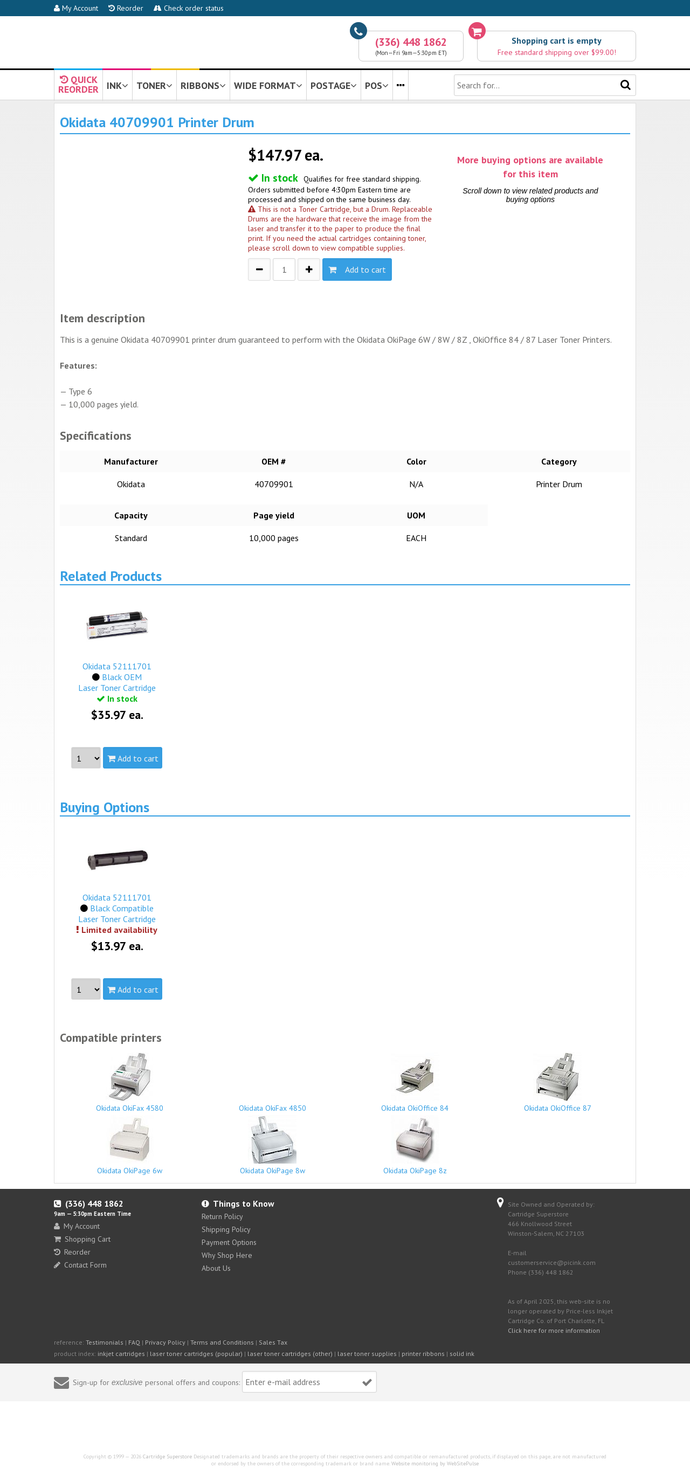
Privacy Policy (165, 1342)
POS (377, 85)
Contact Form (80, 1265)
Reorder (125, 8)
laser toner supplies (367, 1354)
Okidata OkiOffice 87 (558, 1083)
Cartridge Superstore (167, 1456)
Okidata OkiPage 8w (273, 1145)
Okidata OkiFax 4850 (273, 1103)
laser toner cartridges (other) (290, 1354)
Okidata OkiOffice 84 (415, 1083)
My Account (76, 8)
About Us (216, 1268)
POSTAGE (333, 85)
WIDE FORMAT (268, 85)
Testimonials (104, 1342)
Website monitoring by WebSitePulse (435, 1463)
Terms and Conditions (222, 1342)
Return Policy (222, 1216)
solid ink (462, 1354)
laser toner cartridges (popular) (196, 1354)
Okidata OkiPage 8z (415, 1145)
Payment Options (229, 1242)
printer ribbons (423, 1354)
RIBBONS (203, 85)
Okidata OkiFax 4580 (130, 1083)
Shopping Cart (82, 1239)
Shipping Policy (226, 1229)
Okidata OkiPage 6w (130, 1145)
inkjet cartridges (121, 1354)
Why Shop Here (227, 1255)
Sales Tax (273, 1342)
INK (117, 85)
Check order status (189, 8)
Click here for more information (554, 1330)
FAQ (134, 1342)
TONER (154, 85)
